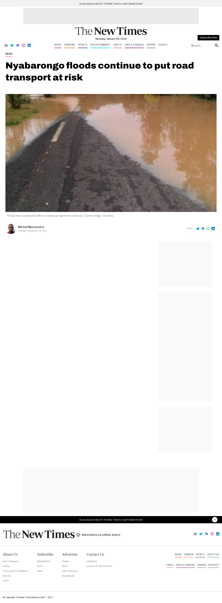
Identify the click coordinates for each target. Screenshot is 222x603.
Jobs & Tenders (134, 44)
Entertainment (100, 44)
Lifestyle (213, 554)
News (57, 44)
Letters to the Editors (99, 566)
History (7, 575)
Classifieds (68, 575)
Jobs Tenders (70, 570)
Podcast (213, 564)
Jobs (40, 570)
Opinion (188, 554)
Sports (82, 44)
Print (40, 566)
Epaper (151, 44)
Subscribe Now (208, 37)
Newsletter (43, 561)
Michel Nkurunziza (31, 227)
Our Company (10, 561)
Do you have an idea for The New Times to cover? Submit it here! (111, 4)
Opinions (69, 44)
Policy (6, 566)
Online (65, 561)
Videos (117, 44)
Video (170, 564)
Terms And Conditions (15, 570)
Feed (6, 580)
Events (163, 44)
